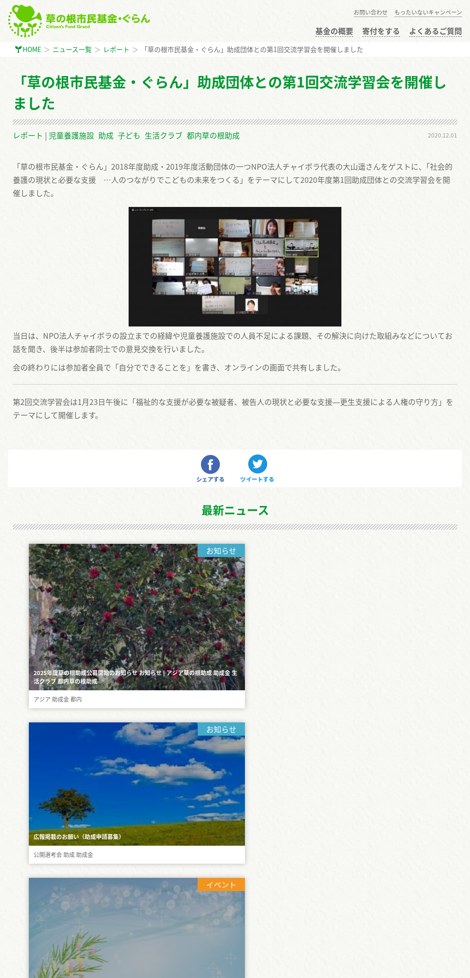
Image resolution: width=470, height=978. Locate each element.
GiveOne (68, 964)
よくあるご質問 (435, 30)
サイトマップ (32, 930)
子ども (129, 135)
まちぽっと (31, 964)
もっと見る (235, 664)
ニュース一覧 (72, 49)
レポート (116, 49)
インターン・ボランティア (52, 892)
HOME (32, 49)
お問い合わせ (371, 12)
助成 (105, 135)
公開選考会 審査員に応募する (56, 853)
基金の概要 (334, 30)
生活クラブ (164, 135)
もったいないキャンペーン (428, 12)
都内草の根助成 (213, 135)
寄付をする (381, 30)
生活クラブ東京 (112, 964)
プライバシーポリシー (46, 911)
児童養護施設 (71, 135)
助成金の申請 (32, 834)
